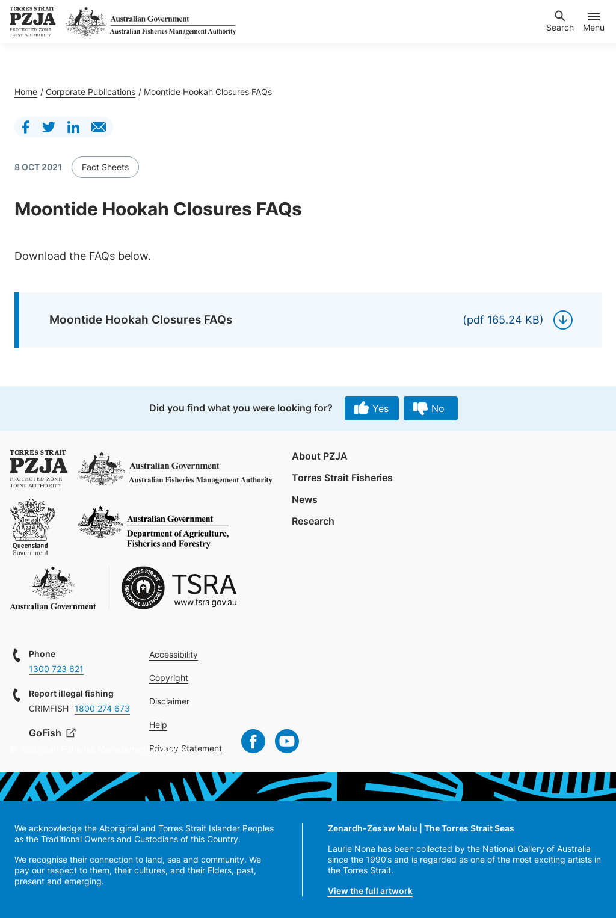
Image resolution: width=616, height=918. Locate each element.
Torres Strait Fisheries (342, 478)
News (305, 499)
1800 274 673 (102, 708)
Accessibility (173, 654)
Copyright (168, 678)
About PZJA (320, 456)
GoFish (46, 733)
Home (25, 92)
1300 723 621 (56, 669)
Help (158, 724)
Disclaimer (169, 701)
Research (313, 521)
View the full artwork (370, 891)
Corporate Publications (90, 92)
